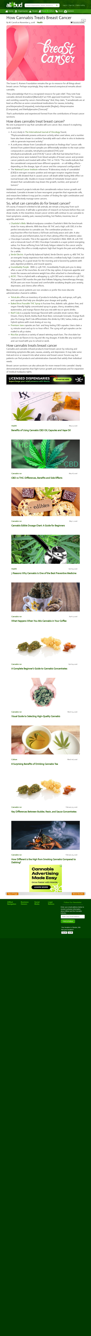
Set (70, 932)
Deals (57, 11)
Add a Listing (81, 5)
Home (9, 11)
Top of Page (12, 894)
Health (40, 22)
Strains (32, 11)
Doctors (67, 11)
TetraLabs (15, 297)
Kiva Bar (14, 334)
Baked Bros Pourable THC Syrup (25, 303)
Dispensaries (20, 11)
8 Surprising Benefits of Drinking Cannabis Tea (34, 763)
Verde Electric (17, 254)
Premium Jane (17, 325)
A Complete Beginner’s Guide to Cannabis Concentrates (39, 668)
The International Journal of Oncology (42, 132)
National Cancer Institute (26, 169)
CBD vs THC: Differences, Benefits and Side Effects (36, 477)
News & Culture (45, 11)
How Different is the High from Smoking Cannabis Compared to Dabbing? (43, 861)
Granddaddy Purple (19, 267)
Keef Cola (15, 313)
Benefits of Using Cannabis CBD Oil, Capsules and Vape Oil (41, 430)
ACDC (13, 276)
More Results (78, 894)
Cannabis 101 (16, 473)
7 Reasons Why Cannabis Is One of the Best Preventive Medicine (43, 573)
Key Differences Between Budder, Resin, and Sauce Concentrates (43, 811)
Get (64, 932)
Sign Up (72, 5)
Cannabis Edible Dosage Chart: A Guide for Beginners (38, 525)
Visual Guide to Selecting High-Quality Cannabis (35, 716)
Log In (66, 5)
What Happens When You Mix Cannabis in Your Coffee (39, 620)
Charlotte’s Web (18, 223)
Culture (14, 759)
